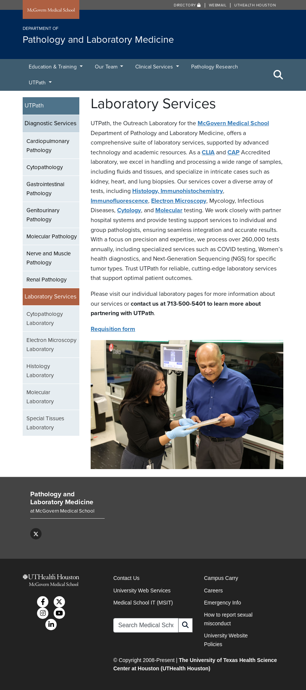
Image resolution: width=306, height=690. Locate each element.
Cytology (129, 210)
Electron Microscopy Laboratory (51, 345)
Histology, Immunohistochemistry (177, 191)
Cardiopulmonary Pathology (47, 146)
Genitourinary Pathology (42, 215)
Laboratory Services (50, 296)
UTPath (38, 82)
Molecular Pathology (51, 236)
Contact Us (126, 578)
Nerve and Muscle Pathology (48, 258)
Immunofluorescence (119, 201)
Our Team (107, 67)
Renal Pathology (46, 279)
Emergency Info (222, 603)
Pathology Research (214, 67)
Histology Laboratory (40, 371)
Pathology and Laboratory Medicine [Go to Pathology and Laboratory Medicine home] (61, 498)
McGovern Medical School (233, 123)
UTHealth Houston (255, 5)
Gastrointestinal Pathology (45, 189)
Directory (187, 5)
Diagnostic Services (50, 123)
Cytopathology (44, 167)
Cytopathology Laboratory (44, 318)
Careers (213, 590)
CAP (233, 152)
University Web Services (141, 590)
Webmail (218, 5)
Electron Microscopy (178, 201)
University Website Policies (226, 639)
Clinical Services (155, 67)
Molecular (168, 210)
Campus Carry (221, 578)
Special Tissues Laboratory (45, 423)
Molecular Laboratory (40, 397)
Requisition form (113, 329)
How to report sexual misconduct (228, 619)
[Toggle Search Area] (278, 75)
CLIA (208, 152)
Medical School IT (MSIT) (143, 603)
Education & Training (53, 67)
